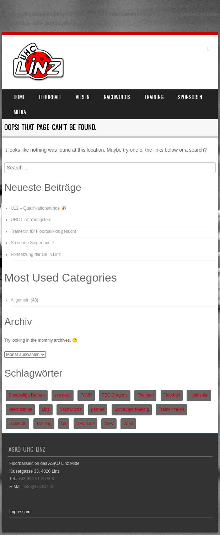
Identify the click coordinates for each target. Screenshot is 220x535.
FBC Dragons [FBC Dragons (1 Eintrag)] (115, 395)
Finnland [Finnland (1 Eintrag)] (145, 395)
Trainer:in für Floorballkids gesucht (43, 231)
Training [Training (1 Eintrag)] (44, 423)
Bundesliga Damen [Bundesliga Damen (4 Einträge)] (26, 395)
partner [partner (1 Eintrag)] (97, 409)
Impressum (19, 511)
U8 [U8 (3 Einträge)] (63, 423)
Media (20, 112)
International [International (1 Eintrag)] (20, 409)
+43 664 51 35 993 (36, 478)
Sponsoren (190, 97)
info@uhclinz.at (38, 486)
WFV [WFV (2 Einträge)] (109, 423)
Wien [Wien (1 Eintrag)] (128, 423)
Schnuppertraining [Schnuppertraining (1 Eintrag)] (131, 409)
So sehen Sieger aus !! (32, 242)
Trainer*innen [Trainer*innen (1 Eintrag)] (171, 409)
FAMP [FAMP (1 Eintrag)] (86, 395)
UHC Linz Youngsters (31, 219)
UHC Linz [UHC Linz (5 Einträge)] (85, 423)
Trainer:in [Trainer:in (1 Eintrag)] (17, 423)
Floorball (50, 97)
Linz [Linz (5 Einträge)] (46, 409)
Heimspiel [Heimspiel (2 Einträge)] (198, 395)
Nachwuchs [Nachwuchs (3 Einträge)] (70, 409)
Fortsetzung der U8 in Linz (36, 254)
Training (154, 97)
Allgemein (20, 300)
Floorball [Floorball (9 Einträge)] (171, 395)
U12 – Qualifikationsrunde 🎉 (38, 208)
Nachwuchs (117, 97)
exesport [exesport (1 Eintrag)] (62, 395)
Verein (83, 97)
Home (19, 97)
